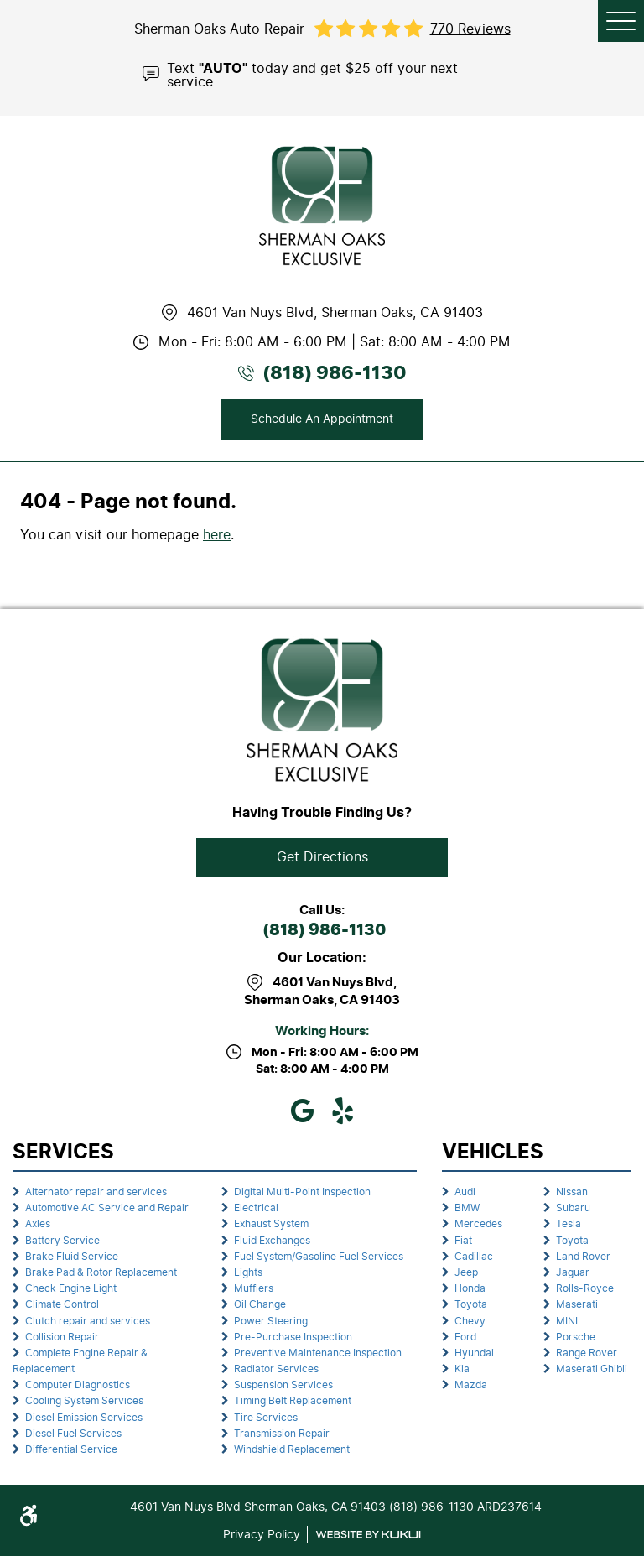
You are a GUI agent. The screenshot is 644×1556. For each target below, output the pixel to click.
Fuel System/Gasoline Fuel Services (318, 1256)
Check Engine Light (71, 1288)
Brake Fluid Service (71, 1256)
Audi (464, 1192)
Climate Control (62, 1304)
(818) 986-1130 (324, 930)
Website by (368, 1534)
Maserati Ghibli (591, 1368)
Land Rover (583, 1256)
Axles (37, 1223)
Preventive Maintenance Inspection (318, 1353)
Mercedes (478, 1223)
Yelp (342, 1110)
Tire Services (266, 1417)
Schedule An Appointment (322, 419)
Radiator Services (276, 1368)
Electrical (256, 1207)
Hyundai (474, 1353)
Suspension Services (283, 1384)
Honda (470, 1288)
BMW (467, 1207)
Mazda (470, 1384)
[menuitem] (110, 1192)
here (217, 534)
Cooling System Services (84, 1400)
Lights (248, 1272)
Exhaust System (271, 1223)
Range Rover (586, 1353)
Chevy (470, 1321)
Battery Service (62, 1240)
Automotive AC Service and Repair (107, 1207)
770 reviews (470, 29)
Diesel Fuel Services (73, 1433)
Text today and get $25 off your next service (312, 74)
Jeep (466, 1272)
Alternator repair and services (96, 1192)
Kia (462, 1368)
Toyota (470, 1304)
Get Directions (322, 856)
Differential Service (71, 1449)
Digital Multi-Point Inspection (302, 1192)
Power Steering (271, 1321)
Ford (465, 1337)
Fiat (463, 1240)
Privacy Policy (261, 1534)
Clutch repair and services (87, 1321)
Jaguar (572, 1272)
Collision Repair (62, 1337)
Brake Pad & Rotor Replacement (101, 1272)
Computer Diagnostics (77, 1384)
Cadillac (473, 1256)
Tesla (568, 1223)
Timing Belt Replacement (292, 1400)
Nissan (572, 1192)
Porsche (575, 1337)
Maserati (577, 1304)
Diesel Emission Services (84, 1417)
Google (302, 1110)
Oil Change (260, 1304)
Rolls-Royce (585, 1288)
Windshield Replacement (292, 1449)
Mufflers (253, 1288)
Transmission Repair (282, 1433)
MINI (567, 1321)
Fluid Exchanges (272, 1240)
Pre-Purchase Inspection (293, 1337)
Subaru (573, 1207)
